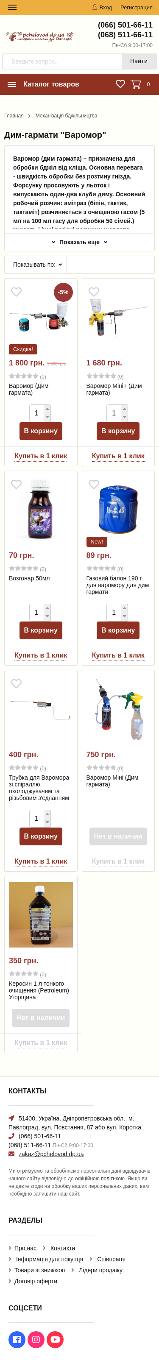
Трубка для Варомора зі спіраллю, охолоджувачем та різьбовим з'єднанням (39, 787)
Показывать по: (34, 264)
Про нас (25, 1248)
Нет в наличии (118, 836)
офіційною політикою (100, 1179)
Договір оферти (35, 1281)
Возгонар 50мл (29, 578)
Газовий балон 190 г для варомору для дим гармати (117, 585)
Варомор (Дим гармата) (28, 389)
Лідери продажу (100, 1270)
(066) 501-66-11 (125, 25)
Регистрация (136, 7)
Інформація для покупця (48, 1259)
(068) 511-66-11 (125, 35)
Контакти (62, 1248)
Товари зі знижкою (39, 1270)
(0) (27, 376)
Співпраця (110, 1259)
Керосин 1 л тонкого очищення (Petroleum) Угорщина (39, 990)
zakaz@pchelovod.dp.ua (51, 1154)
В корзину (41, 431)
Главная (14, 116)
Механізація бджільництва (67, 116)
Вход (102, 7)
